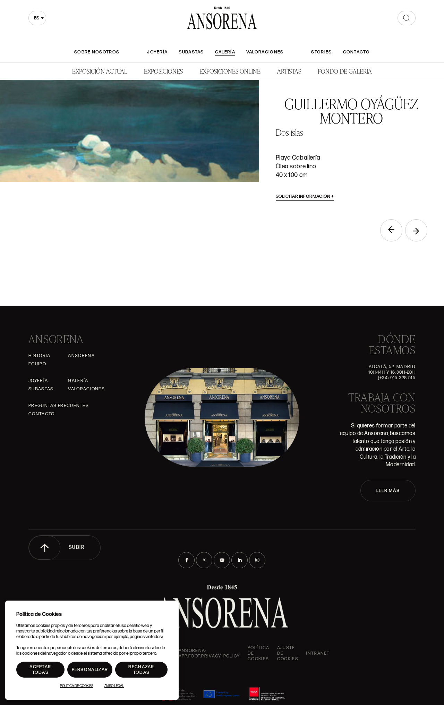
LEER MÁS (388, 490)
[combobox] (37, 18)
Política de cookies (258, 653)
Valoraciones (265, 52)
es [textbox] (36, 18)
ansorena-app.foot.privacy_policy (209, 653)
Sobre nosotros (96, 52)
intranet (318, 653)
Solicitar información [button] (305, 196)
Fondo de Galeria (345, 71)
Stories (321, 52)
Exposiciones (163, 71)
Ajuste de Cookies (287, 653)
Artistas (289, 71)
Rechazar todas (141, 669)
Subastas (191, 52)
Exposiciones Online (230, 71)
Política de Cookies (76, 686)
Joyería (157, 52)
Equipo (37, 364)
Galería (225, 52)
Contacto (356, 52)
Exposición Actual (99, 71)
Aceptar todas (40, 669)
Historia (39, 355)
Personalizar (90, 669)
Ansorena (81, 355)
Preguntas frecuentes (58, 405)
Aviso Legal (114, 686)
